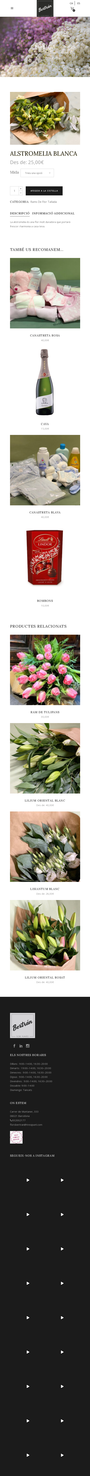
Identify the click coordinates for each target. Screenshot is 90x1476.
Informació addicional (53, 213)
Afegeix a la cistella (44, 190)
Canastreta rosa (45, 335)
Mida (14, 172)
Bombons (45, 601)
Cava (45, 424)
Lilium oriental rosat (45, 977)
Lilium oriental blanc (45, 800)
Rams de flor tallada (43, 202)
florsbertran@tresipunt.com (26, 1124)
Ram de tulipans (45, 712)
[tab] (20, 213)
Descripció (20, 213)
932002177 (19, 1120)
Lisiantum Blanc (45, 889)
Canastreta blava (45, 512)
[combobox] (37, 173)
